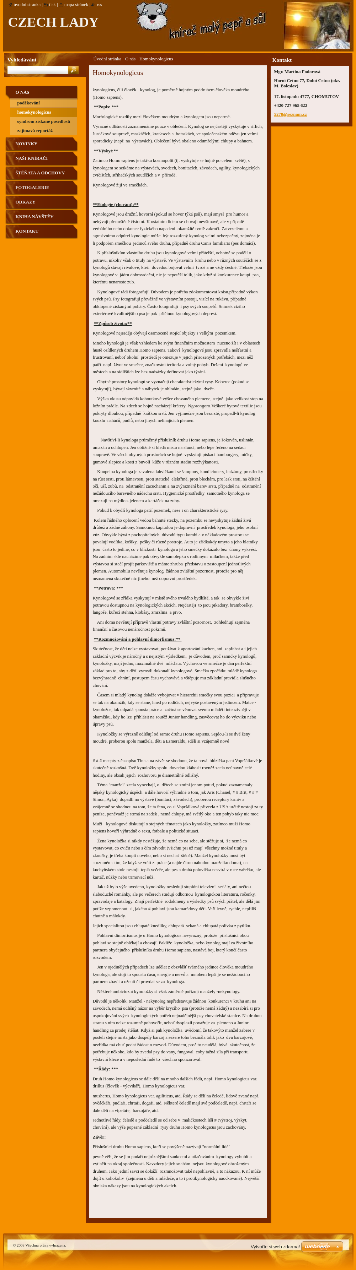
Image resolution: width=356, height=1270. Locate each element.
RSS (99, 4)
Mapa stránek (76, 4)
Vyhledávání (21, 59)
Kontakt (27, 231)
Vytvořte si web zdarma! (275, 1246)
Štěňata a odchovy (40, 172)
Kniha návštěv (35, 216)
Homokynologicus (34, 112)
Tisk (52, 4)
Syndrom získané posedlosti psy (43, 122)
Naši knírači (32, 158)
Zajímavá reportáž (35, 130)
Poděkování (28, 103)
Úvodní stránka (108, 58)
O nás (130, 58)
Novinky (27, 143)
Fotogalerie (32, 187)
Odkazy (26, 202)
